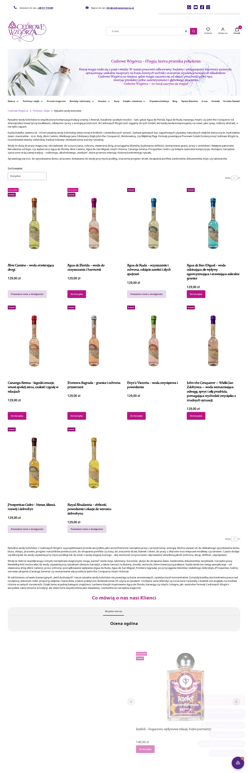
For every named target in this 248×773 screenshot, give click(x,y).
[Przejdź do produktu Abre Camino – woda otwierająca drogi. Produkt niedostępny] (34, 223)
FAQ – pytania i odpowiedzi (212, 742)
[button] (193, 31)
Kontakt (12, 742)
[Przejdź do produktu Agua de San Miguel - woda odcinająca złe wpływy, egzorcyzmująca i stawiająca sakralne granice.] (213, 223)
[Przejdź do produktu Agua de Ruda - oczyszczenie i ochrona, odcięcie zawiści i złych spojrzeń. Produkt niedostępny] (154, 223)
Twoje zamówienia (113, 742)
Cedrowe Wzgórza (18, 110)
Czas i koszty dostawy (161, 750)
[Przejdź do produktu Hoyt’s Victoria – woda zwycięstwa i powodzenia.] (154, 341)
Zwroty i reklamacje (65, 754)
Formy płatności (158, 746)
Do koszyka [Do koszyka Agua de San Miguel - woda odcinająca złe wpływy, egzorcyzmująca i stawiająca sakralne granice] (196, 293)
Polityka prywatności (66, 750)
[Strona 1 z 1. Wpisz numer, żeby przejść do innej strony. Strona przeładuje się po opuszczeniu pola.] (234, 178)
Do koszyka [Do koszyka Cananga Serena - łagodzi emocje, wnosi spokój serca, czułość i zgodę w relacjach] (17, 415)
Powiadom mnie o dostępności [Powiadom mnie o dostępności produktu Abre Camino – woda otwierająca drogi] (27, 293)
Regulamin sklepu (64, 746)
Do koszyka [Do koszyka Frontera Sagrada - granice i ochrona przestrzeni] (77, 415)
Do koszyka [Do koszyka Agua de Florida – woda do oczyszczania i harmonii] (77, 293)
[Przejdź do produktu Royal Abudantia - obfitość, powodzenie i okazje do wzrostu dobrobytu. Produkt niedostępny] (94, 463)
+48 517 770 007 (45, 8)
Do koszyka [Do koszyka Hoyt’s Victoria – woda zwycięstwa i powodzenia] (136, 415)
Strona (228, 178)
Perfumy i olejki (41, 110)
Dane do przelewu (160, 742)
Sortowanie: (15, 168)
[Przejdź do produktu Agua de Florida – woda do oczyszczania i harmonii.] (94, 223)
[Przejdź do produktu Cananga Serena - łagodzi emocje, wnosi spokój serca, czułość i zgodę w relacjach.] (34, 341)
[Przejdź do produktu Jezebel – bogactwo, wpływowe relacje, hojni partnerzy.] (184, 646)
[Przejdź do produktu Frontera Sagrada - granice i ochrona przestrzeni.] (94, 341)
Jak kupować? (62, 742)
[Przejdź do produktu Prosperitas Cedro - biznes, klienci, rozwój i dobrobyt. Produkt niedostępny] (34, 463)
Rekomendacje (16, 746)
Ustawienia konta (112, 746)
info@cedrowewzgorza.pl (120, 8)
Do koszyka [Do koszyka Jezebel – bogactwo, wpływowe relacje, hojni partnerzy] (145, 708)
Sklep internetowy (123, 768)
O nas (11, 750)
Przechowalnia (110, 750)
